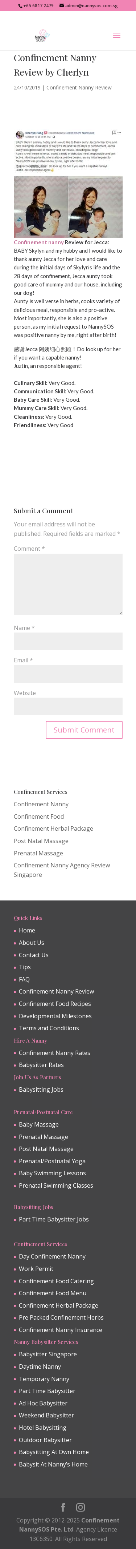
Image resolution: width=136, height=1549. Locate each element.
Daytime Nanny (40, 1367)
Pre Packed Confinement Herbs (61, 1317)
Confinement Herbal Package (53, 828)
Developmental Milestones (55, 1016)
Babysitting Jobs (41, 1089)
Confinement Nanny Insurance (60, 1330)
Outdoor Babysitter (45, 1440)
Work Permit (36, 1269)
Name (24, 628)
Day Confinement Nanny (52, 1256)
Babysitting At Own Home (54, 1452)
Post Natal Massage (41, 841)
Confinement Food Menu (52, 1293)
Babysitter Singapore (48, 1354)
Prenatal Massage (38, 853)
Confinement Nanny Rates (54, 1053)
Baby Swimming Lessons (52, 1173)
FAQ (24, 979)
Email (23, 660)
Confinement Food (39, 816)
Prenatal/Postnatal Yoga (52, 1161)
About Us (31, 943)
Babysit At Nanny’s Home (53, 1464)
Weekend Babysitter (46, 1415)
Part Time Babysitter (47, 1391)
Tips (25, 967)
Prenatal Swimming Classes (56, 1185)
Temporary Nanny (44, 1379)
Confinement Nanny (41, 804)
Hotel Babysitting (42, 1428)
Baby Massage (39, 1124)
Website (25, 693)
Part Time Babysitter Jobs (54, 1219)
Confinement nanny (39, 242)
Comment (29, 549)
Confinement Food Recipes (55, 1004)
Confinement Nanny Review (79, 87)
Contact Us (34, 955)
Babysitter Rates (41, 1065)
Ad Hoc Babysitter (43, 1403)
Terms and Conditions (49, 1028)
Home (27, 930)
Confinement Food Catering (56, 1281)
